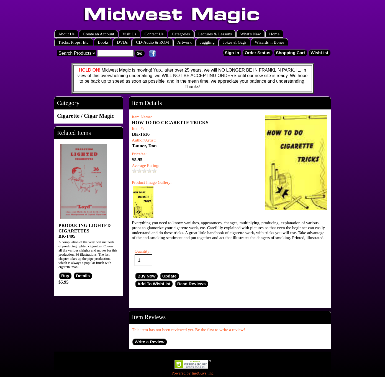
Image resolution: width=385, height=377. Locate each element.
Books (103, 42)
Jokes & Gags (235, 42)
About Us (66, 34)
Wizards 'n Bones (269, 42)
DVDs (122, 42)
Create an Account (98, 34)
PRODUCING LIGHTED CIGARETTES (84, 228)
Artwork (184, 42)
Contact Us (154, 34)
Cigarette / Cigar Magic (85, 116)
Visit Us (129, 34)
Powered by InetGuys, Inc (192, 373)
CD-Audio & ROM (152, 42)
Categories (181, 34)
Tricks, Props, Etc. (73, 42)
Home (274, 34)
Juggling (207, 42)
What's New (250, 34)
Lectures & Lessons (215, 34)
